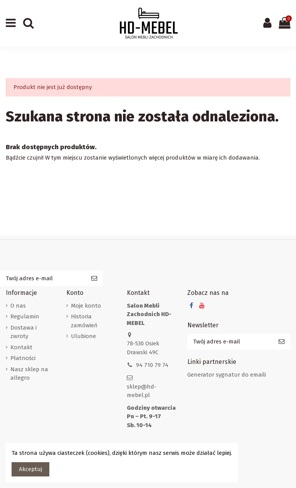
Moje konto (86, 305)
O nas (18, 305)
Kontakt (21, 347)
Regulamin (24, 316)
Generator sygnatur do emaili (226, 374)
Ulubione (83, 336)
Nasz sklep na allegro (29, 374)
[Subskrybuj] (94, 278)
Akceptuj (30, 469)
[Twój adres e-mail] (43, 278)
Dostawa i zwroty (23, 332)
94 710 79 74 (152, 365)
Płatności (22, 358)
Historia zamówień (84, 321)
